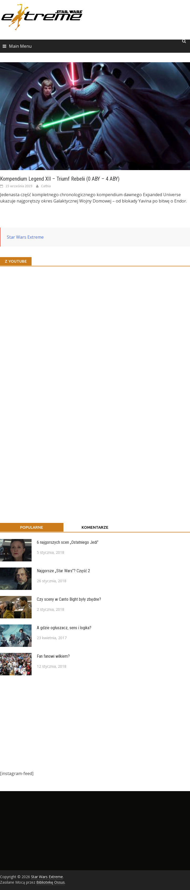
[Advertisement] (92, 723)
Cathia (46, 186)
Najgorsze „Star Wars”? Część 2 (63, 570)
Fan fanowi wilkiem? (53, 656)
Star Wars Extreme (25, 237)
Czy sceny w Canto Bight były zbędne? (69, 599)
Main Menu (20, 46)
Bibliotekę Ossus (50, 882)
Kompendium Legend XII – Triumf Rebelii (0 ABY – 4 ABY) (59, 179)
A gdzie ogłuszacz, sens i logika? (64, 627)
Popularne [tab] (31, 527)
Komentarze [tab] (95, 527)
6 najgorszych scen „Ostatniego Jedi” (67, 542)
